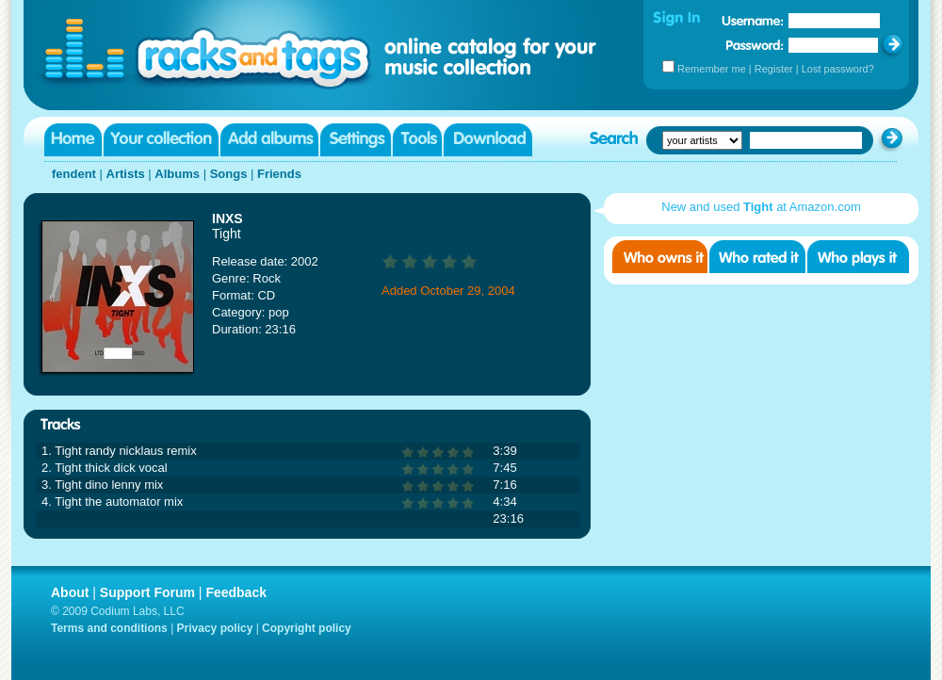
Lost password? (838, 68)
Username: (753, 20)
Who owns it (659, 256)
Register (774, 68)
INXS (227, 218)
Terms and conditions (109, 628)
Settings (355, 139)
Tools (417, 139)
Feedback (236, 592)
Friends (279, 174)
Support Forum (147, 592)
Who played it (858, 256)
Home (73, 139)
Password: (755, 45)
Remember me (711, 68)
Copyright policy (306, 628)
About (70, 592)
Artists (125, 174)
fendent (74, 174)
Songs (229, 174)
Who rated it (757, 256)
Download (488, 139)
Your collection (161, 139)
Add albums (269, 139)
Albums (177, 174)
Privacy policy (215, 628)
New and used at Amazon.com (760, 207)
